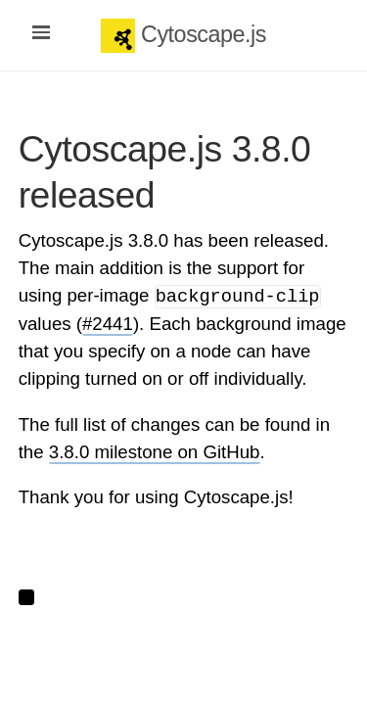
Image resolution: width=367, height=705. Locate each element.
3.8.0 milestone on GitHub (154, 452)
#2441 (107, 323)
